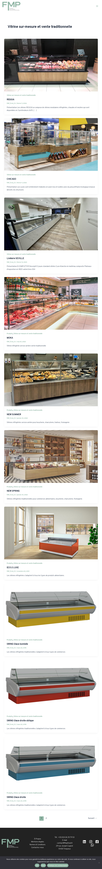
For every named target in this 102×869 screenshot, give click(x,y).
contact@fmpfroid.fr (65, 843)
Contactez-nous (37, 847)
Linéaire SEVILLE (15, 258)
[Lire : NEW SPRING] (51, 456)
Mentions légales (37, 842)
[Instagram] (90, 841)
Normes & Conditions (37, 845)
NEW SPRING (13, 491)
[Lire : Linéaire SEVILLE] (51, 224)
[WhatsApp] (92, 845)
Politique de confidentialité (57, 865)
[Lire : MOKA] (51, 303)
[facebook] (97, 841)
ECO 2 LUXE (13, 567)
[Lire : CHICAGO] (51, 144)
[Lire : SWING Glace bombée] (51, 610)
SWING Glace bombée (17, 644)
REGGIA (10, 99)
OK (37, 865)
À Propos (37, 839)
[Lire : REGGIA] (51, 65)
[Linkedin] (84, 841)
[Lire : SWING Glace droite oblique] (51, 686)
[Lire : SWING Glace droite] (51, 763)
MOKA (10, 338)
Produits (10, 334)
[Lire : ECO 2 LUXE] (51, 533)
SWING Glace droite (16, 797)
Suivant (92, 818)
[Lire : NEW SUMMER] (51, 380)
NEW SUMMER (14, 414)
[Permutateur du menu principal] (97, 6)
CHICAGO (11, 179)
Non (43, 865)
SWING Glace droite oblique (20, 720)
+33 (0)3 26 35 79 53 (66, 837)
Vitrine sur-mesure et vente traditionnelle (21, 96)
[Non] (99, 862)
